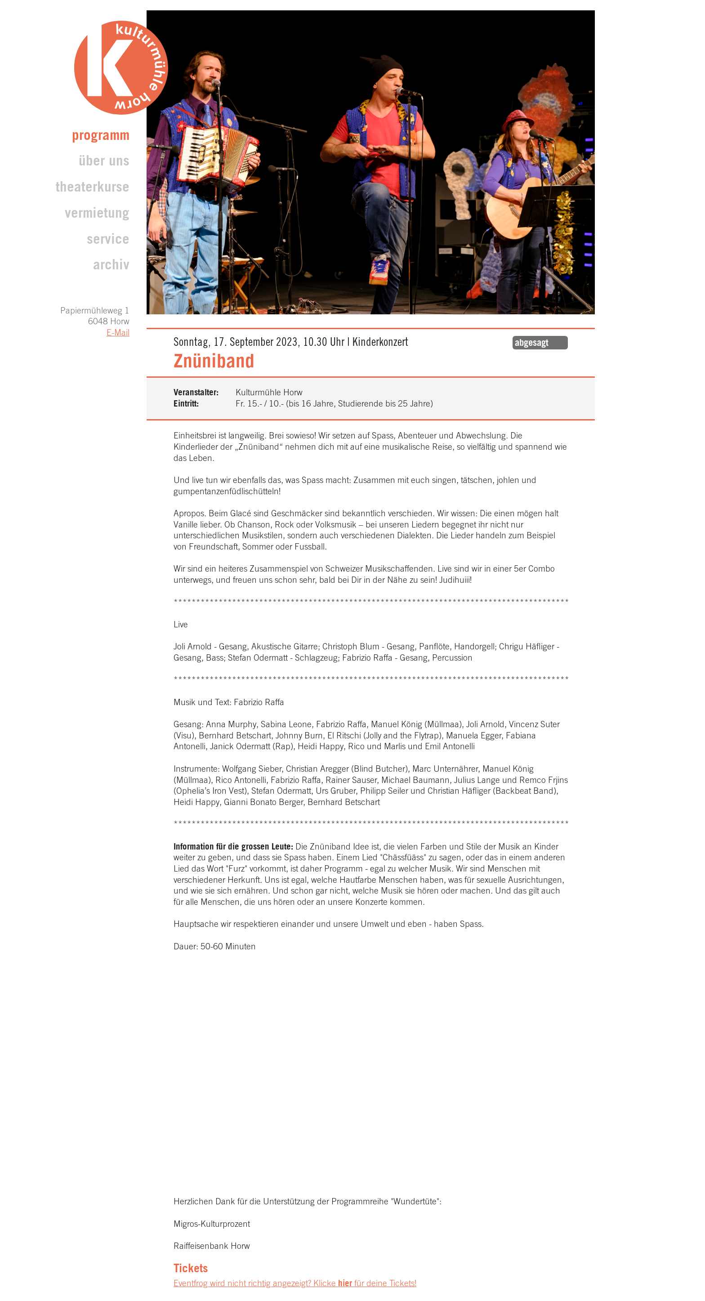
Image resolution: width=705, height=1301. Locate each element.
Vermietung (97, 215)
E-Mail (118, 333)
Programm (100, 137)
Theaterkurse (92, 189)
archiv (111, 266)
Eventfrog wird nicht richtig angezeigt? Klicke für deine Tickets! (295, 1284)
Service (108, 241)
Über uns (104, 163)
